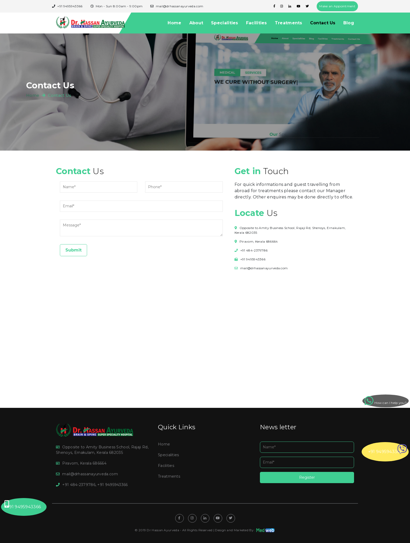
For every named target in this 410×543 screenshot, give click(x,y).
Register (307, 477)
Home (174, 22)
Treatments (288, 22)
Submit (73, 250)
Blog (348, 22)
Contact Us (322, 22)
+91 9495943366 (387, 449)
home (32, 95)
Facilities (256, 22)
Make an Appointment (337, 6)
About (196, 22)
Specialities (224, 22)
